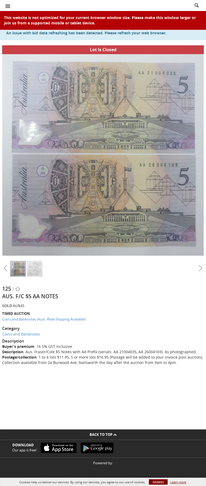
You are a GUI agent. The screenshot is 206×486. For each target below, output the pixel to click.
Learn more (178, 482)
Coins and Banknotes (21, 334)
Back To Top (103, 434)
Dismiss (158, 482)
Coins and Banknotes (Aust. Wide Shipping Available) (44, 319)
